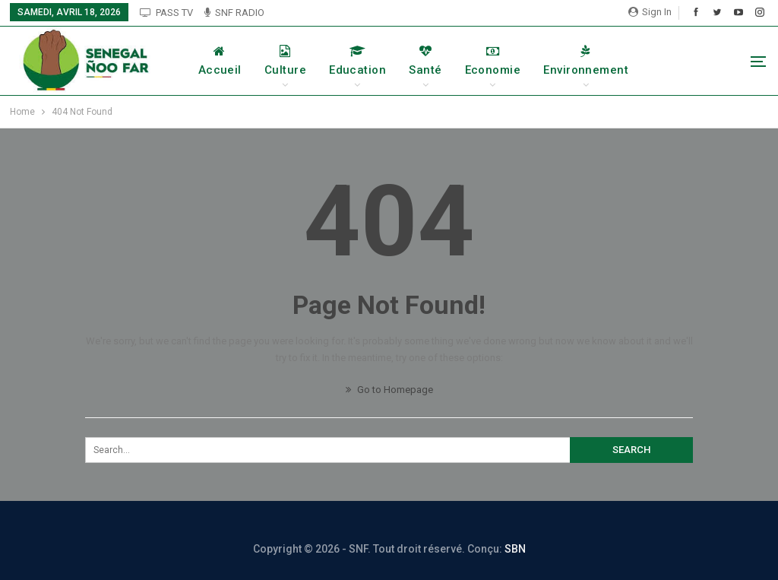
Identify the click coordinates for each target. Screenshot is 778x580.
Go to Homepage (389, 389)
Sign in (650, 11)
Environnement (602, 61)
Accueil (235, 61)
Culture (300, 61)
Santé (441, 61)
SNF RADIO (234, 12)
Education (373, 61)
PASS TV (166, 12)
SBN (515, 549)
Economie (508, 61)
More (682, 61)
